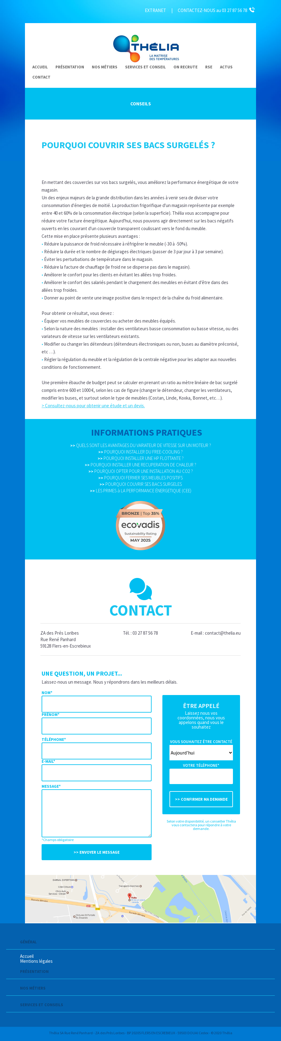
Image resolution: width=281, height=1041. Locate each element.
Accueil (40, 67)
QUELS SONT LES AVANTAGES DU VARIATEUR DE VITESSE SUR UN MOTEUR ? (140, 445)
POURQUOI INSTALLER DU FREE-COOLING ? (140, 452)
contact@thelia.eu (223, 633)
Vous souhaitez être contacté (201, 742)
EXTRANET (155, 10)
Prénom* (50, 715)
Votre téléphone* (201, 765)
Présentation (69, 67)
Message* (51, 786)
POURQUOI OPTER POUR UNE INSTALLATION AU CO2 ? (140, 471)
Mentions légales (36, 961)
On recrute (185, 67)
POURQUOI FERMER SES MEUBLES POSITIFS (140, 478)
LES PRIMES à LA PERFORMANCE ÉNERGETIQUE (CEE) (140, 491)
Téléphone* (54, 740)
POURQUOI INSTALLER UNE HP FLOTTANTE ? (141, 458)
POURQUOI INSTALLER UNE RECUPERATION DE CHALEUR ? (140, 465)
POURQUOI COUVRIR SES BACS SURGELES (141, 484)
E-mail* (48, 761)
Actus (226, 67)
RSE (208, 67)
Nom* (47, 693)
